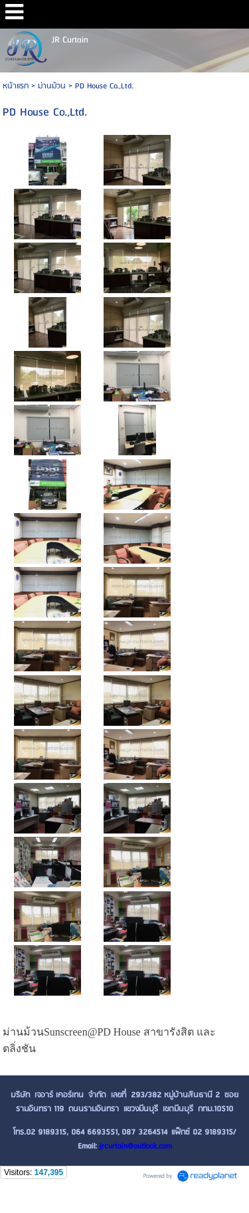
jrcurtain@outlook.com (136, 1146)
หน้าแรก (16, 86)
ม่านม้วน (52, 86)
